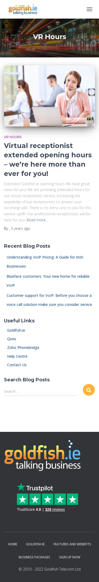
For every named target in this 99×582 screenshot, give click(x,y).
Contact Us (15, 364)
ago (20, 228)
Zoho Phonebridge (21, 347)
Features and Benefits (72, 544)
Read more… (37, 219)
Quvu (10, 338)
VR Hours (12, 137)
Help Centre (15, 356)
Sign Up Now (69, 557)
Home (12, 544)
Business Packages (34, 557)
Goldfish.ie (14, 330)
